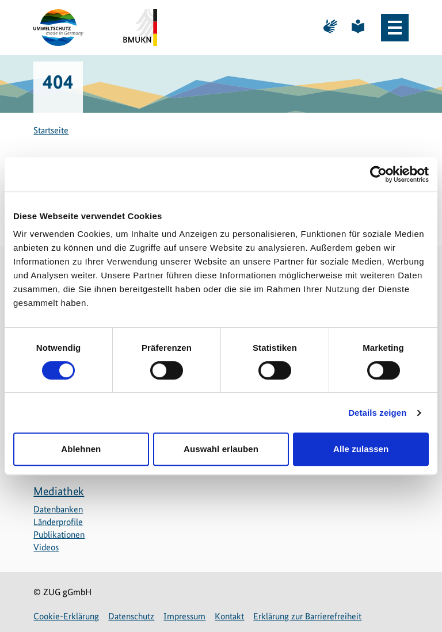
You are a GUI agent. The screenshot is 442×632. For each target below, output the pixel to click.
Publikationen (59, 534)
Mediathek (58, 491)
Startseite (50, 130)
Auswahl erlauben (221, 449)
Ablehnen (81, 449)
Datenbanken (58, 509)
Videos (46, 547)
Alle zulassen (360, 449)
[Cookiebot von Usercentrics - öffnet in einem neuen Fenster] (378, 174)
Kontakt (229, 616)
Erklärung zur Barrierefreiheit (307, 616)
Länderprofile (58, 521)
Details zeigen (377, 412)
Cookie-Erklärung (66, 616)
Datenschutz (131, 616)
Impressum (184, 616)
